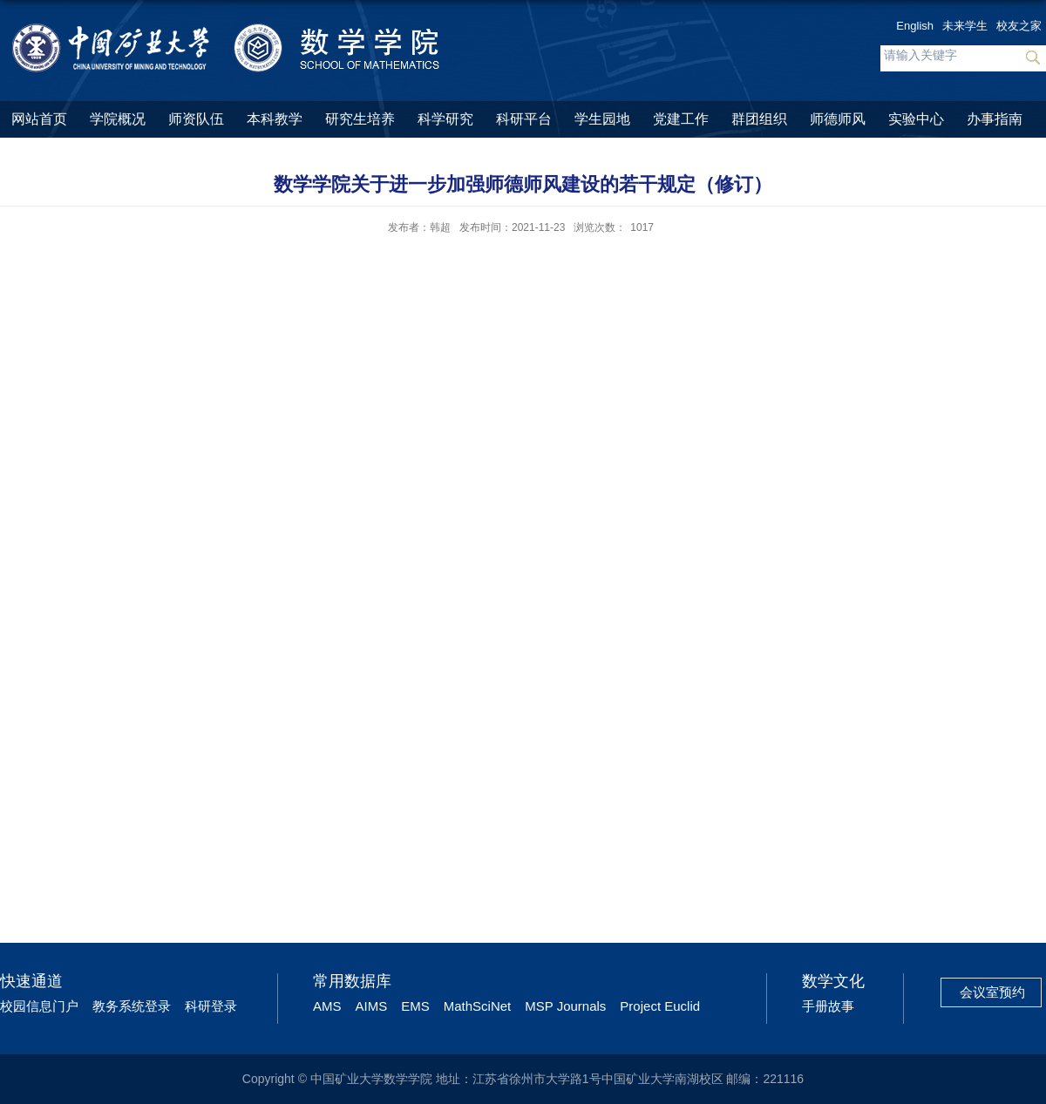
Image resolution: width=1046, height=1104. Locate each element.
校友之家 (1019, 25)
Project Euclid (660, 1006)
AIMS (372, 1006)
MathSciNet (478, 1006)
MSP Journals (565, 1006)
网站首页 (39, 119)
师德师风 (838, 119)
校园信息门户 (39, 1006)
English (915, 25)
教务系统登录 (131, 1006)
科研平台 (524, 119)
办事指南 (994, 119)
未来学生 (965, 25)
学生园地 (602, 119)
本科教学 (274, 119)
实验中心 (916, 119)
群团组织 (759, 119)
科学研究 (445, 119)
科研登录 (211, 1006)
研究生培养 (360, 119)
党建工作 (681, 119)
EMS (415, 1006)
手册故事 (828, 1006)
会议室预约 (992, 992)
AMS (327, 1006)
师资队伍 (196, 119)
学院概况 (118, 119)
